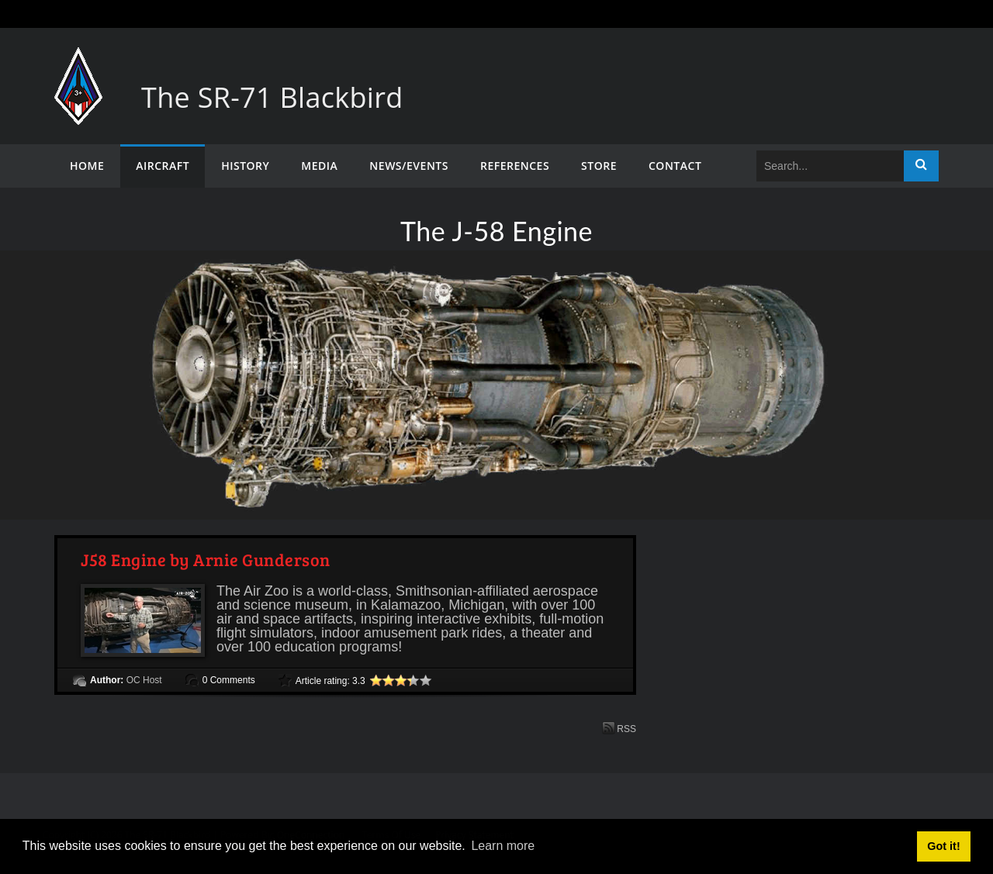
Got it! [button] (943, 846)
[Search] (830, 165)
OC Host (144, 680)
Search (921, 165)
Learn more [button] (503, 845)
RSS (619, 727)
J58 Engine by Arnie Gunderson (205, 559)
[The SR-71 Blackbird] (78, 62)
